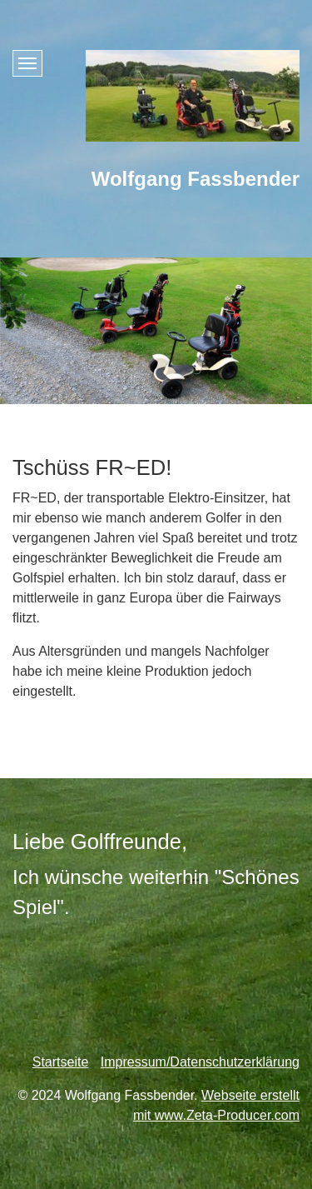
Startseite (60, 1062)
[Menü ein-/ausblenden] (27, 63)
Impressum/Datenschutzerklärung (200, 1062)
